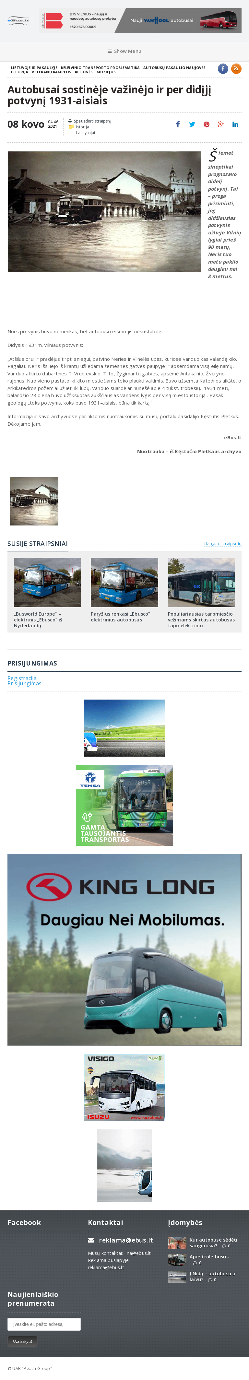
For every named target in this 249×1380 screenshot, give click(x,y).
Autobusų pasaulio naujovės (174, 67)
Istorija (19, 72)
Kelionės (84, 72)
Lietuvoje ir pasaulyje (34, 67)
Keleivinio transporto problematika (100, 67)
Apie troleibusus (209, 1257)
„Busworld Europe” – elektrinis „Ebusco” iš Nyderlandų (38, 620)
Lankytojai (85, 133)
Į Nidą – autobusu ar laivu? (213, 1276)
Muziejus (106, 72)
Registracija (22, 678)
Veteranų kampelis (51, 72)
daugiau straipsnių (222, 544)
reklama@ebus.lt (126, 1240)
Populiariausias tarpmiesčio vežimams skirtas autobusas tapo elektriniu (201, 620)
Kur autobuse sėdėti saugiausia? (213, 1242)
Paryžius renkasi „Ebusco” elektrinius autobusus (120, 617)
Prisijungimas (24, 683)
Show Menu (124, 51)
